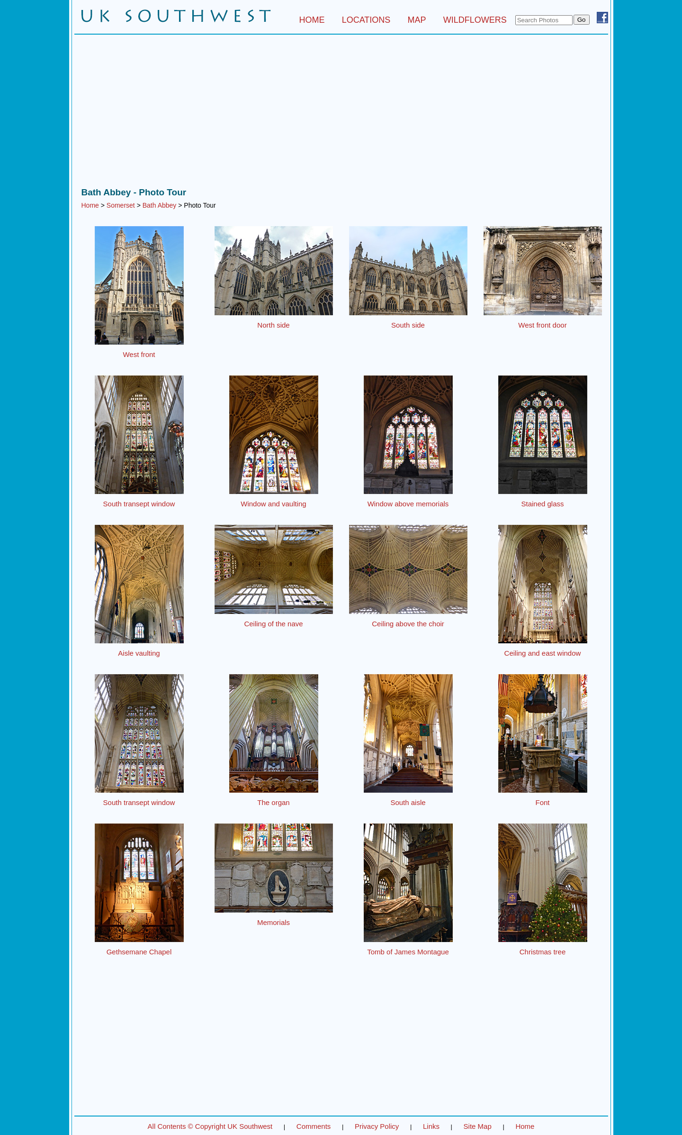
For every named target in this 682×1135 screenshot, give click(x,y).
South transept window (139, 504)
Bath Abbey (160, 205)
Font (542, 802)
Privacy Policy (377, 1126)
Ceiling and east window (542, 653)
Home (90, 205)
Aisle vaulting (139, 653)
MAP (417, 20)
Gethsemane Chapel (139, 952)
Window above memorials (408, 504)
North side (273, 325)
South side (408, 325)
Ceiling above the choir (408, 624)
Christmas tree (543, 952)
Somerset (121, 205)
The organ (273, 802)
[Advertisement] (341, 113)
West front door (542, 325)
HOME (311, 20)
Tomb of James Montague (408, 952)
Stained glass (542, 504)
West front (139, 354)
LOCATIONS (366, 20)
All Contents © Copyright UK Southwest (210, 1126)
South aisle (407, 802)
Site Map (478, 1126)
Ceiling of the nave (273, 624)
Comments (313, 1126)
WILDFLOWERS (475, 20)
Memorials (273, 922)
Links (431, 1126)
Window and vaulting (273, 504)
